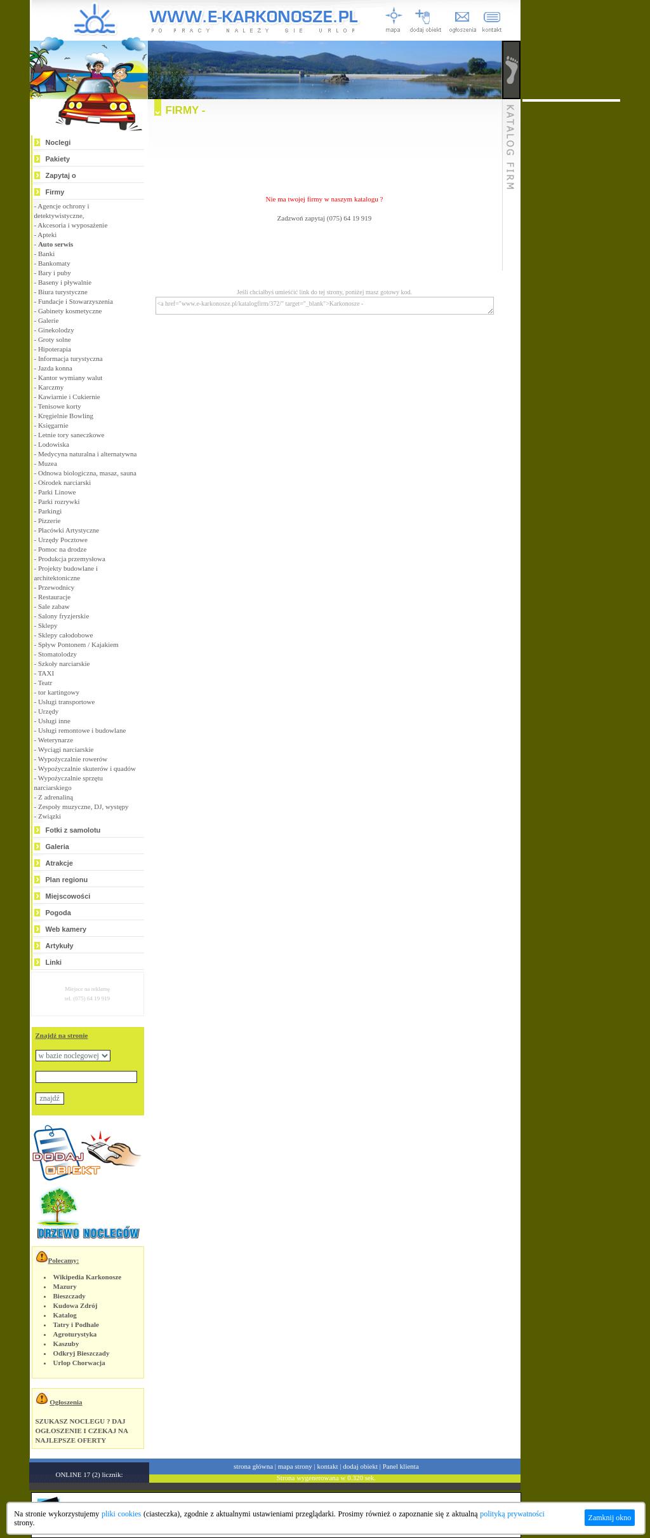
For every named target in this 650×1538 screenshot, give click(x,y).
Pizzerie (49, 520)
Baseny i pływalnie (64, 282)
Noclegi (58, 142)
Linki (54, 962)
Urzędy (48, 711)
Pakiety (58, 159)
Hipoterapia (54, 349)
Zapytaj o (61, 175)
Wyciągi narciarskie (66, 749)
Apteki (46, 234)
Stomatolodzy (57, 654)
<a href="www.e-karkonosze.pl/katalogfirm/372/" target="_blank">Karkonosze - (325, 306)
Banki (46, 253)
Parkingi (50, 511)
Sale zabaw (54, 606)
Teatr (45, 682)
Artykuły (60, 945)
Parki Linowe (57, 492)
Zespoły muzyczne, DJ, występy (83, 806)
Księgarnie (53, 425)
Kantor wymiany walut (70, 377)
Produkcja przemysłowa (71, 558)
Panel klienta (401, 1466)
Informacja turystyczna (70, 358)
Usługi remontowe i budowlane (82, 730)
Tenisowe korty (59, 406)
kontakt (327, 1466)
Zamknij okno (610, 1517)
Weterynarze (55, 740)
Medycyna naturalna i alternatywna (87, 454)
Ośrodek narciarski (64, 482)
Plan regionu (67, 879)
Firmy (55, 192)
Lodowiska (53, 444)
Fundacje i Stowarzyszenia (75, 301)
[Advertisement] (324, 150)
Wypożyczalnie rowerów (73, 759)
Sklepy (48, 625)
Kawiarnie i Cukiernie (69, 396)
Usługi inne (54, 721)
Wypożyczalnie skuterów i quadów (87, 768)
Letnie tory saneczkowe (71, 435)
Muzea (47, 463)
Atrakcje (59, 863)
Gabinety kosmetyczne (70, 311)
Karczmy (50, 387)
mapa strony (295, 1466)
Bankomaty (54, 263)
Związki (49, 816)
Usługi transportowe (66, 701)
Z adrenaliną (55, 797)
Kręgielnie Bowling (65, 415)
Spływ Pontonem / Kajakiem (78, 644)
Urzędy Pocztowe (63, 539)
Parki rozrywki (59, 501)
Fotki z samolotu (73, 830)
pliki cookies (121, 1513)
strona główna (253, 1466)
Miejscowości (68, 896)
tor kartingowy (58, 692)
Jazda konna (55, 368)
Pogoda (58, 912)
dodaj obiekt (360, 1466)
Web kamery (66, 929)
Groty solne (54, 339)
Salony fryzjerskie (63, 616)
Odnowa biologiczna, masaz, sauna (87, 473)
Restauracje (54, 597)
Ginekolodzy (56, 330)
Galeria (57, 846)
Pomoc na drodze (62, 549)
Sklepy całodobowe (65, 635)
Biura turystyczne (63, 292)
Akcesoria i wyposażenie (72, 225)
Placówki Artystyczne (68, 530)
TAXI (46, 673)
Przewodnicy (56, 587)
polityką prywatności (512, 1513)
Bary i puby (54, 272)
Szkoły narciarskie (64, 663)
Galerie (48, 320)
